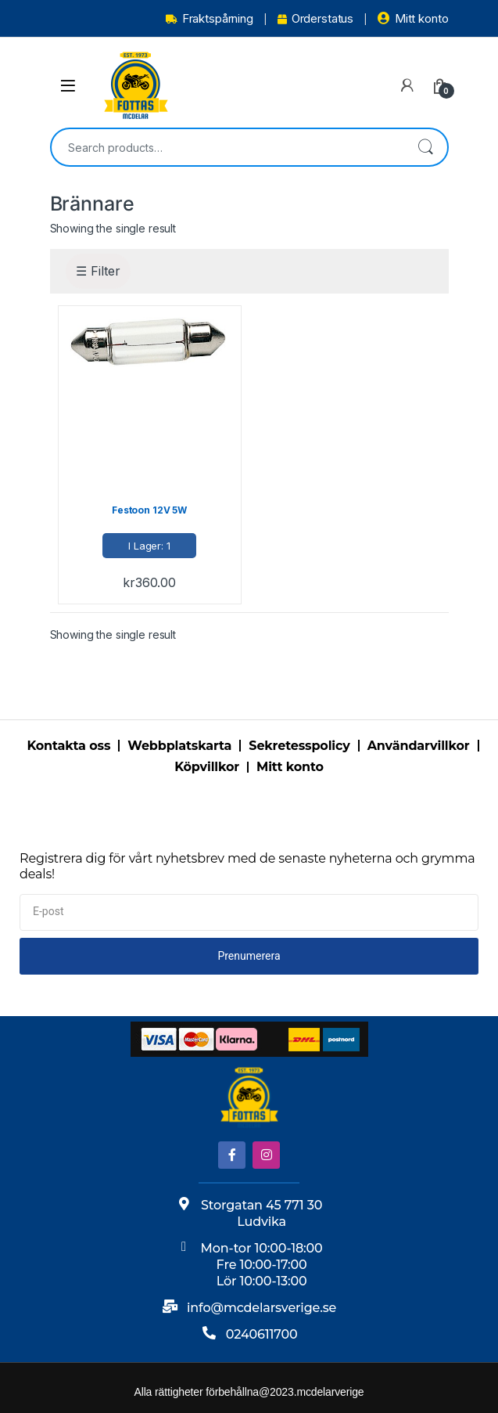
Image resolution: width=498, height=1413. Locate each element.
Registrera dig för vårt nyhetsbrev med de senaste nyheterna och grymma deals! (247, 866)
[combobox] (227, 147)
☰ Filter (98, 271)
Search (425, 147)
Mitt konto (413, 18)
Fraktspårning (209, 18)
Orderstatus (315, 18)
